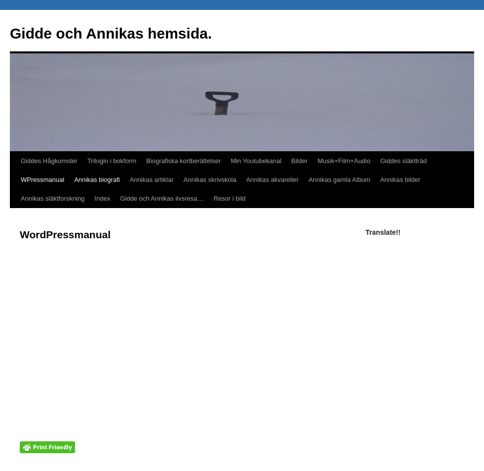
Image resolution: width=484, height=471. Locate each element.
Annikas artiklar (152, 179)
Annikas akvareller (272, 179)
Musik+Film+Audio (344, 161)
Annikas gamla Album (339, 179)
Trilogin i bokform (111, 161)
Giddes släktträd (403, 161)
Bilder (299, 161)
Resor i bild (229, 198)
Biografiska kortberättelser (183, 161)
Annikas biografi (97, 179)
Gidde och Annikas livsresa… (161, 198)
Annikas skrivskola (210, 179)
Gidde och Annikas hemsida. (111, 33)
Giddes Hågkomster (49, 161)
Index (102, 198)
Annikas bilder (400, 179)
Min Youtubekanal (256, 161)
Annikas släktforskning (52, 198)
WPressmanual (42, 179)
